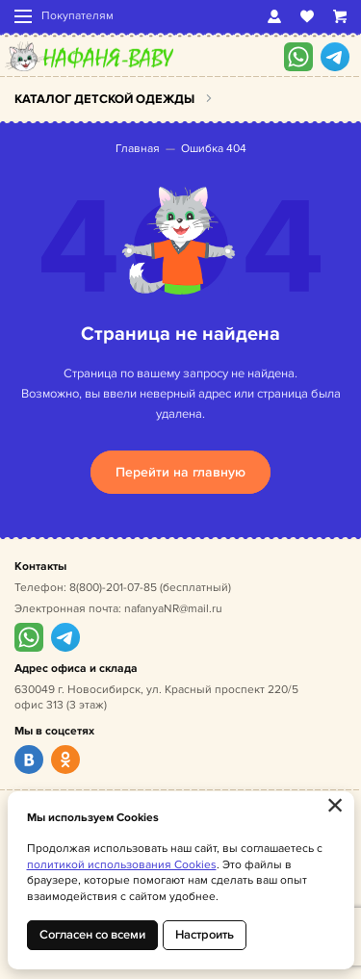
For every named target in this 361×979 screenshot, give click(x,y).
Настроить (204, 934)
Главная (138, 149)
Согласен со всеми (92, 934)
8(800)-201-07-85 (113, 587)
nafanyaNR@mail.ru (173, 609)
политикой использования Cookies (122, 865)
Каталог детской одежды (104, 99)
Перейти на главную (180, 472)
